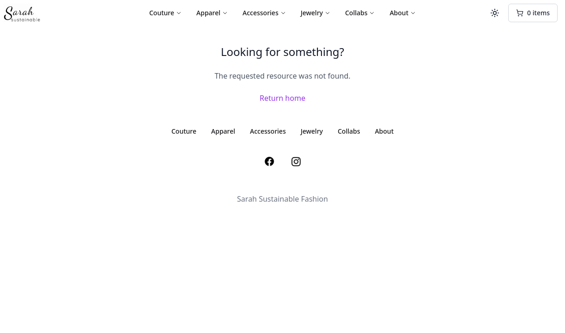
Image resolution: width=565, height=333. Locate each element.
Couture (165, 12)
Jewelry (315, 12)
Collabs (360, 12)
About (402, 12)
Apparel (212, 12)
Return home (282, 98)
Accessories (264, 12)
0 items (533, 12)
